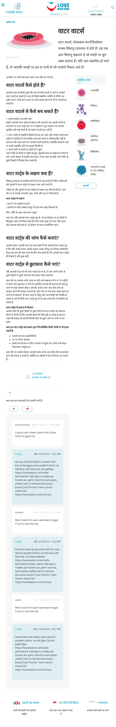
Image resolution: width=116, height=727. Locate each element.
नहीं (27, 409)
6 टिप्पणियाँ (37, 373)
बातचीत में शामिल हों (41, 377)
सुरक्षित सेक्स (10, 22)
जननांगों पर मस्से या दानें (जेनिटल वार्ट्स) (97, 170)
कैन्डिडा (93, 105)
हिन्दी (66, 14)
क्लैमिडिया (95, 121)
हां (13, 409)
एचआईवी (94, 90)
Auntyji (18, 453)
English (55, 14)
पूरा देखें (86, 185)
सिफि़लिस (94, 151)
